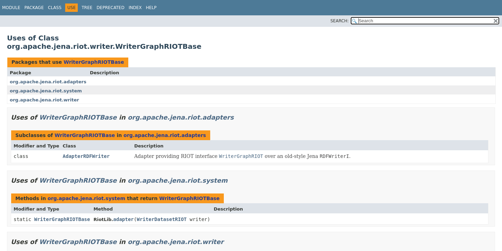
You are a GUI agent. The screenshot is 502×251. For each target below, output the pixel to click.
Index (135, 7)
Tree (87, 7)
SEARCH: (339, 20)
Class (54, 7)
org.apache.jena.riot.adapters (48, 81)
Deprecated (110, 7)
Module (11, 7)
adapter (123, 219)
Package (34, 7)
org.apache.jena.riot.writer (44, 99)
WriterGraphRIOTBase (93, 62)
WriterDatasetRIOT (162, 219)
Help (151, 7)
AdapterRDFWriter (86, 156)
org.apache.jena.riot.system (46, 90)
